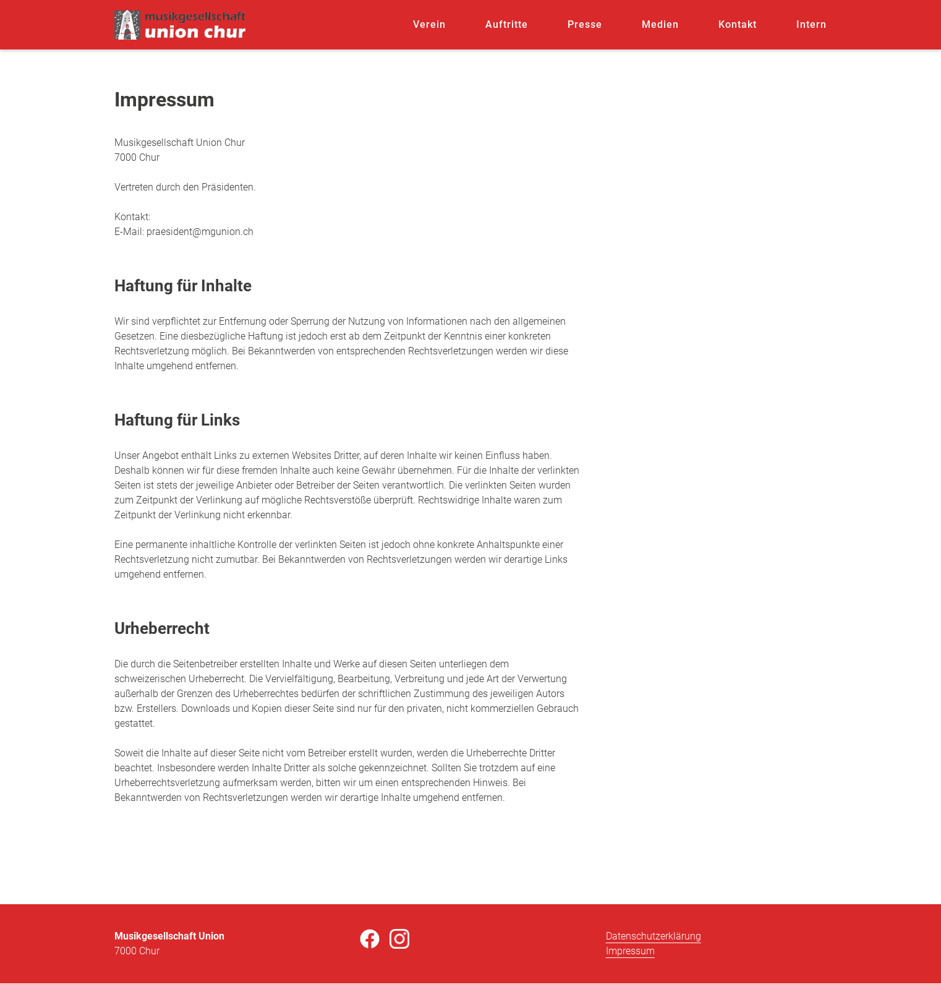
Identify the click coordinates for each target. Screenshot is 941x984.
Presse (585, 24)
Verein (429, 24)
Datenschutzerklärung (653, 936)
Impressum (630, 951)
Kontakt (737, 24)
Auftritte (506, 24)
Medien (660, 24)
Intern (811, 24)
